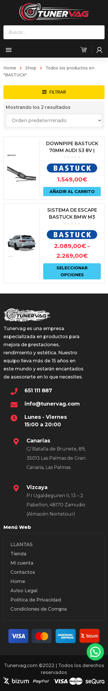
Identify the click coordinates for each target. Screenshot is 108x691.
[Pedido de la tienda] (54, 120)
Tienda (18, 553)
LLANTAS (21, 544)
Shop (30, 68)
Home (9, 68)
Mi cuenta (21, 563)
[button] (95, 651)
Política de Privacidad (35, 600)
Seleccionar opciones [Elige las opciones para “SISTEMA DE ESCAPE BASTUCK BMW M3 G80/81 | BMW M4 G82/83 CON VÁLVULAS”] (72, 271)
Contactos (22, 572)
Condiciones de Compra (38, 609)
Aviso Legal (23, 590)
